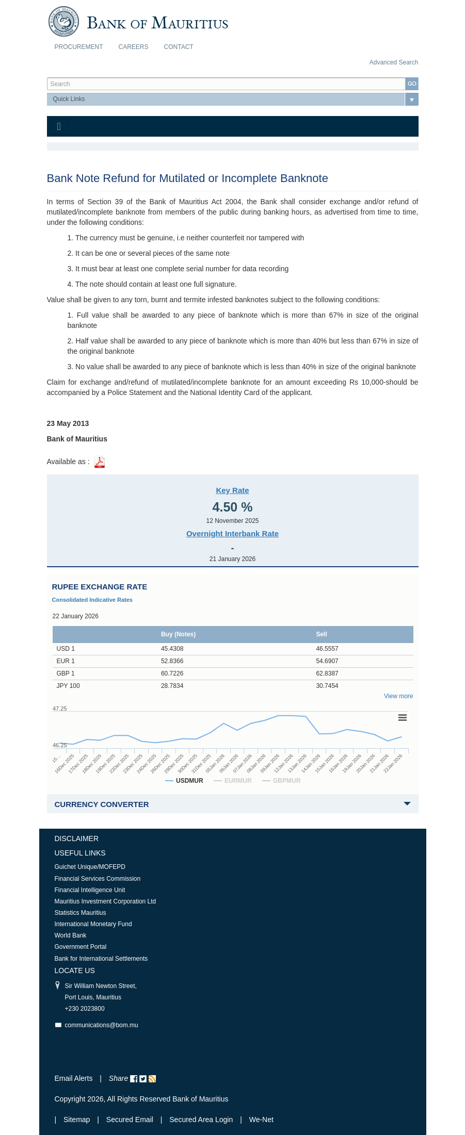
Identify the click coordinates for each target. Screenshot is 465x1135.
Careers (134, 47)
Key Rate (232, 490)
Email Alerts (74, 1078)
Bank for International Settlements (101, 958)
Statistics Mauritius (80, 912)
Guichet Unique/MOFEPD (90, 866)
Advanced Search (394, 62)
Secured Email (129, 1119)
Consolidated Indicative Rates (92, 600)
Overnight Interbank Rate (232, 533)
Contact (179, 47)
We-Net (261, 1119)
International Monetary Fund (93, 924)
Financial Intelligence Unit (90, 890)
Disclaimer (77, 838)
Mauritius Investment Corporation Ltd (105, 901)
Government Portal (81, 946)
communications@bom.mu (101, 1025)
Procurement (79, 47)
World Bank (71, 935)
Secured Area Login (201, 1119)
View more (398, 696)
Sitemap (77, 1119)
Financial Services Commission (98, 878)
